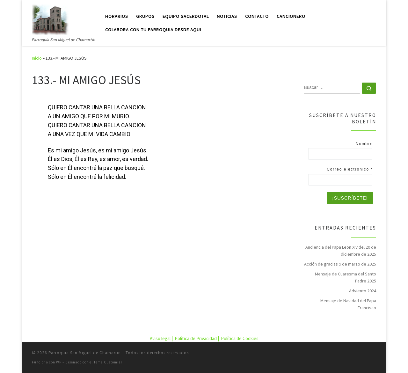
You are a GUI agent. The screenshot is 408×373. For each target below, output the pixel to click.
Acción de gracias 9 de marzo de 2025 (340, 264)
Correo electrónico (350, 169)
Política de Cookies (240, 338)
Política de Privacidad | (197, 338)
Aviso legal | (162, 338)
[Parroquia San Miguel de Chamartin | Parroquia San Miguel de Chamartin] (50, 18)
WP (59, 362)
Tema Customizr (108, 362)
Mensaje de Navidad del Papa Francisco (348, 304)
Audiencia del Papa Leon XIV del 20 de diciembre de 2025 (340, 250)
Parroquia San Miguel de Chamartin (84, 352)
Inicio (37, 58)
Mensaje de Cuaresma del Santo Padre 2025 (345, 277)
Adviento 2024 (362, 291)
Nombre (364, 144)
